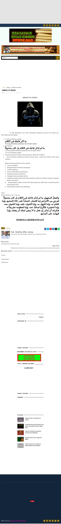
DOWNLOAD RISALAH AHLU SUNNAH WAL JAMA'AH (33, 438)
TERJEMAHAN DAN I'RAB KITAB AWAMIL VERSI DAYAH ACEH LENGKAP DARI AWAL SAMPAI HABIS (34, 426)
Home (3, 87)
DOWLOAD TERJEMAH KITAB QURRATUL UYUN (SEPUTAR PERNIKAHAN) (33, 432)
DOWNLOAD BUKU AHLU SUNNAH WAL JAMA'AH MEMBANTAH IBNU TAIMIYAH (33, 445)
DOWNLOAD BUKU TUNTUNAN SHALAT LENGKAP (33, 419)
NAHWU (8, 87)
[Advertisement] (30, 13)
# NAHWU (8, 228)
